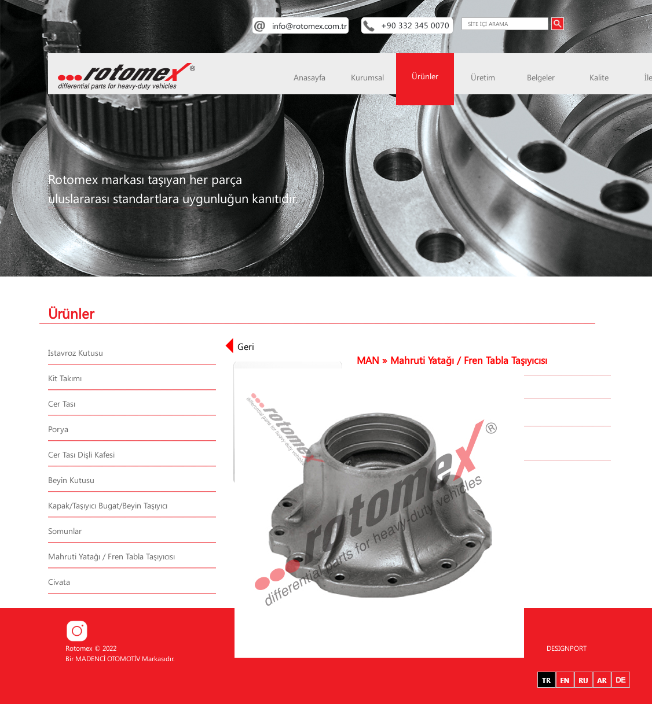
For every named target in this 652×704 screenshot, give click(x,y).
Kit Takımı (65, 378)
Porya (58, 428)
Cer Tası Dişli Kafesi (81, 454)
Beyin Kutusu (71, 479)
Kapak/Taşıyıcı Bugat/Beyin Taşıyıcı (107, 505)
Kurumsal (367, 77)
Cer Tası (61, 403)
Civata (59, 581)
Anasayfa (309, 77)
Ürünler (425, 76)
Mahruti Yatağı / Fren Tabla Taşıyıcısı (111, 556)
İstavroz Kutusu (75, 352)
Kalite (599, 77)
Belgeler (541, 77)
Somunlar (65, 530)
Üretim (483, 77)
